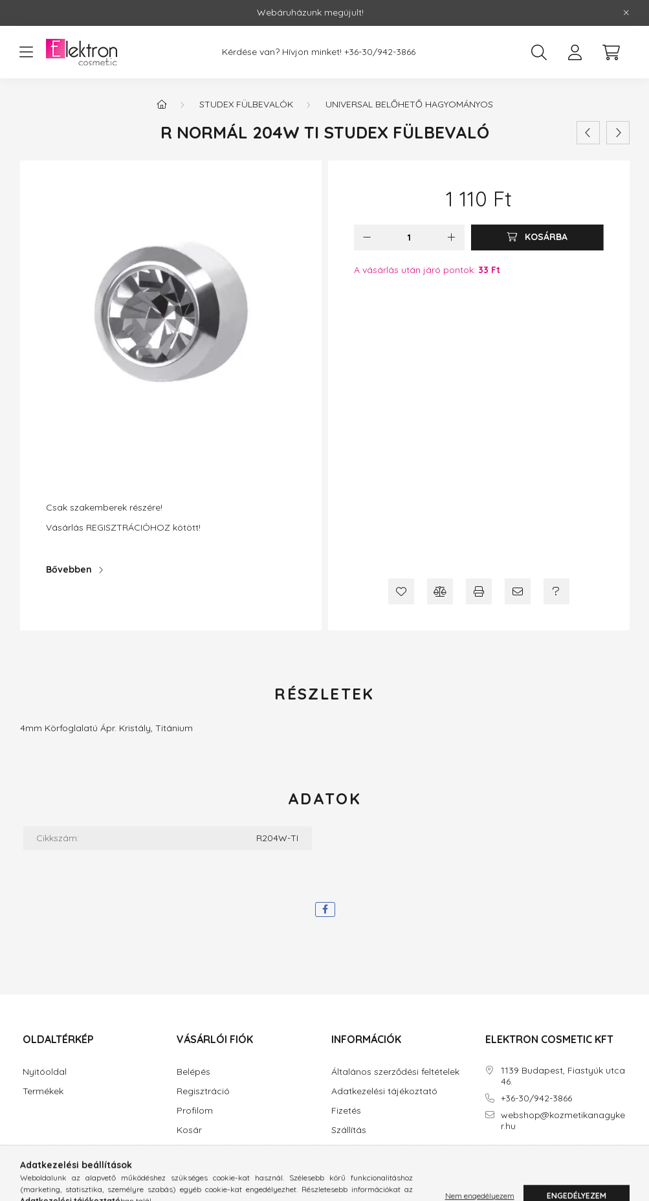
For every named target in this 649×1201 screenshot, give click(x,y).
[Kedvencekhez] (401, 591)
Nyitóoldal (45, 1071)
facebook (488, 1162)
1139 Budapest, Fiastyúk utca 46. (563, 1076)
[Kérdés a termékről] (556, 591)
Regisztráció (203, 1091)
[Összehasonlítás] (440, 591)
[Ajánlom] (518, 591)
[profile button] (575, 52)
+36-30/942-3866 (379, 52)
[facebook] (325, 909)
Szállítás (348, 1130)
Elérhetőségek (361, 1149)
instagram (514, 1162)
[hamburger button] (26, 52)
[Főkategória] (162, 104)
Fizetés (346, 1110)
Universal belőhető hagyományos (409, 104)
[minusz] (367, 237)
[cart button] (611, 52)
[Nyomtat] (479, 591)
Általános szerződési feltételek (395, 1071)
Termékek (43, 1091)
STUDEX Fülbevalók (246, 104)
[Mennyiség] (409, 237)
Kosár (189, 1130)
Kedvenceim (203, 1149)
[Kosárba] (537, 237)
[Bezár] (626, 13)
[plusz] (451, 237)
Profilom (195, 1110)
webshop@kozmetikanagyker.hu (563, 1121)
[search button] (539, 52)
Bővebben (69, 569)
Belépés (193, 1071)
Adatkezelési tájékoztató (384, 1091)
